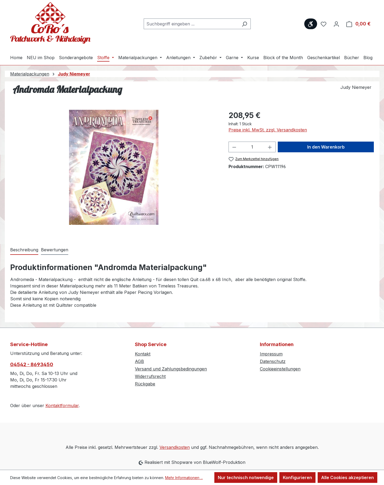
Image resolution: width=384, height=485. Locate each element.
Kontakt (142, 354)
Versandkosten (174, 447)
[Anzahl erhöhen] (270, 147)
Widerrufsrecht (150, 376)
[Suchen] (244, 23)
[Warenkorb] (358, 23)
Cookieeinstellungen (280, 369)
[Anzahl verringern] (234, 147)
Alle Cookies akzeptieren (347, 477)
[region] (114, 167)
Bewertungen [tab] (54, 249)
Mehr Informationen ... (184, 477)
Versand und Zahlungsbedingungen (171, 369)
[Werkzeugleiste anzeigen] (310, 23)
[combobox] (191, 23)
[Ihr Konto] (336, 23)
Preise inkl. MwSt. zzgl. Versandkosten (268, 129)
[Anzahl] (252, 147)
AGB (139, 361)
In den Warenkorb (326, 147)
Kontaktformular (62, 405)
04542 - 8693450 (31, 364)
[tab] (24, 250)
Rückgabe (145, 384)
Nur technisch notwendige (246, 477)
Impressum (271, 354)
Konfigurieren (297, 477)
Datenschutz (273, 361)
